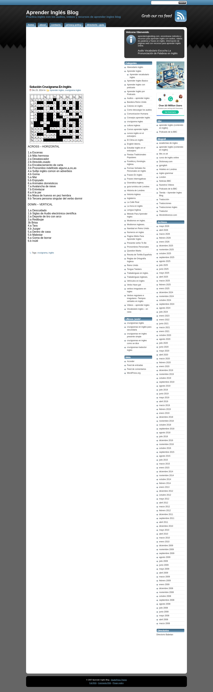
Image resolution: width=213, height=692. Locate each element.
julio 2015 (163, 460)
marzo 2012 (164, 506)
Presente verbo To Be (136, 243)
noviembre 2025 (166, 249)
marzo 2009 (164, 577)
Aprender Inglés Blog (52, 12)
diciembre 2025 (166, 245)
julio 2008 (163, 608)
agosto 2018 (164, 432)
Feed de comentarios (136, 369)
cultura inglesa (133, 125)
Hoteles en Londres (168, 169)
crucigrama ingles (73, 90)
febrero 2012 (165, 510)
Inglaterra (131, 198)
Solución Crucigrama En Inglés (50, 87)
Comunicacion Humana (137, 114)
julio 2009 (163, 561)
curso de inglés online (169, 157)
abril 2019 (163, 401)
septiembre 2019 (166, 382)
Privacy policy (118, 683)
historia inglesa (134, 194)
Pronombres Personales (138, 247)
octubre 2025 (165, 253)
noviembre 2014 (166, 475)
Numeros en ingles (135, 232)
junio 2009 (163, 565)
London (162, 177)
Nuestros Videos (166, 185)
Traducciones (165, 203)
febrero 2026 (165, 238)
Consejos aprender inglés (138, 117)
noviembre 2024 (166, 296)
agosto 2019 (164, 386)
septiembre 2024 (166, 304)
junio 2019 (163, 393)
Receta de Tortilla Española (139, 254)
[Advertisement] (74, 57)
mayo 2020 (164, 351)
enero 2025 (164, 288)
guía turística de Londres (138, 186)
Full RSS (93, 683)
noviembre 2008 (166, 592)
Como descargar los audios (139, 110)
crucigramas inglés (135, 323)
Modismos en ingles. (136, 220)
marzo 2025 (164, 281)
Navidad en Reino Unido (138, 228)
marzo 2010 (164, 538)
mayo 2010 (164, 530)
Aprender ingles (57, 90)
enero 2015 (164, 467)
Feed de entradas (135, 365)
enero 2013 (164, 487)
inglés (51, 253)
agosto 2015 (164, 456)
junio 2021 (163, 323)
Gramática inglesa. (135, 183)
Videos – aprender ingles (138, 305)
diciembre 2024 (166, 292)
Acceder (130, 361)
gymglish (163, 165)
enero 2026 (164, 242)
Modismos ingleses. (136, 224)
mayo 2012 (164, 499)
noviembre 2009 (166, 549)
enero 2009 (164, 584)
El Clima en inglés (135, 140)
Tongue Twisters (134, 269)
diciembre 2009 (166, 545)
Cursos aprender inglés (137, 129)
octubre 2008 (165, 596)
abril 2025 (163, 277)
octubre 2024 (165, 300)
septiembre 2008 (166, 600)
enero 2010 (164, 541)
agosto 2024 (164, 308)
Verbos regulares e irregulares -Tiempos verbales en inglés (136, 298)
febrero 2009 (165, 580)
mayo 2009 (164, 569)
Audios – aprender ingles (138, 98)
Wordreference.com (168, 215)
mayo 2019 (164, 397)
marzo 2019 (164, 405)
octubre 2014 (165, 479)
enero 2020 (164, 366)
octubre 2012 (165, 495)
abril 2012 (163, 503)
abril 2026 (163, 230)
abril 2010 (163, 534)
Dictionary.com (165, 161)
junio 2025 (163, 269)
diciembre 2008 (166, 588)
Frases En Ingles (134, 175)
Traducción (164, 199)
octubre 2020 (165, 335)
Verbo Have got (134, 285)
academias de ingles (168, 143)
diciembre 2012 (166, 491)
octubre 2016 (165, 448)
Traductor (163, 211)
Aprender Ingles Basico (137, 81)
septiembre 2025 (166, 257)
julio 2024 (163, 312)
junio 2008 (163, 612)
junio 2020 (163, 347)
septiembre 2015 (166, 452)
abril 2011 (163, 522)
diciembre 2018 (166, 417)
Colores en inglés (135, 106)
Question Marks (134, 251)
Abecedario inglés (135, 67)
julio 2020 (163, 343)
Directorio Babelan (164, 634)
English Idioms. (134, 144)
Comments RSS (104, 683)
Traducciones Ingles (168, 207)
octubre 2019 (165, 378)
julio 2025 (163, 265)
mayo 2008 (164, 615)
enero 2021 (164, 331)
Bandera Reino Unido (136, 102)
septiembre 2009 (166, 553)
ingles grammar (166, 173)
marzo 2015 (164, 464)
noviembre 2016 (166, 444)
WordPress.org (134, 373)
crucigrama (42, 253)
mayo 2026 (164, 226)
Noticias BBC (165, 181)
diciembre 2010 (166, 526)
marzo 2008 (164, 623)
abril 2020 (163, 355)
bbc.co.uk (163, 154)
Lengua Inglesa (134, 210)
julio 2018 (163, 436)
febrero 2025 (165, 284)
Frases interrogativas (136, 179)
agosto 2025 (164, 261)
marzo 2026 (164, 234)
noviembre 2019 (166, 374)
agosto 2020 (164, 339)
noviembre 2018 (166, 421)
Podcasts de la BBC (168, 132)
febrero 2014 (165, 483)
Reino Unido (132, 265)
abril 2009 (163, 573)
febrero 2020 (165, 362)
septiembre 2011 (166, 518)
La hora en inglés (135, 206)
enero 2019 (164, 413)
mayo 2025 (164, 273)
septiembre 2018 (166, 429)
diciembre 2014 (166, 471)
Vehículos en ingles (135, 281)
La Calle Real (133, 202)
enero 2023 (164, 316)
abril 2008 (163, 619)
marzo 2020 (164, 358)
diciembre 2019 (166, 370)
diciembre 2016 (166, 440)
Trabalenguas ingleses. (137, 277)
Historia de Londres (136, 190)
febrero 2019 (165, 409)
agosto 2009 (164, 557)
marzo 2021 (164, 327)
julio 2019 (163, 390)
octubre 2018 (165, 425)
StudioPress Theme (119, 680)
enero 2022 (164, 319)
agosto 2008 (164, 604)
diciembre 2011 (166, 514)
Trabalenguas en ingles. (138, 273)
